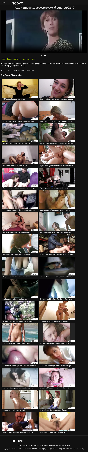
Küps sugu (41, 449)
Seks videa (29, 449)
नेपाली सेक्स (69, 449)
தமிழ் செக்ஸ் (77, 449)
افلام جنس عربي (9, 449)
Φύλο (17, 7)
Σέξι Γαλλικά (12, 71)
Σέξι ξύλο (22, 71)
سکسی (47, 449)
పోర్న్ (82, 449)
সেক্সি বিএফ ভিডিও (20, 449)
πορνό (35, 449)
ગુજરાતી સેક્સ (54, 449)
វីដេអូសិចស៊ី (62, 449)
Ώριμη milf (31, 71)
